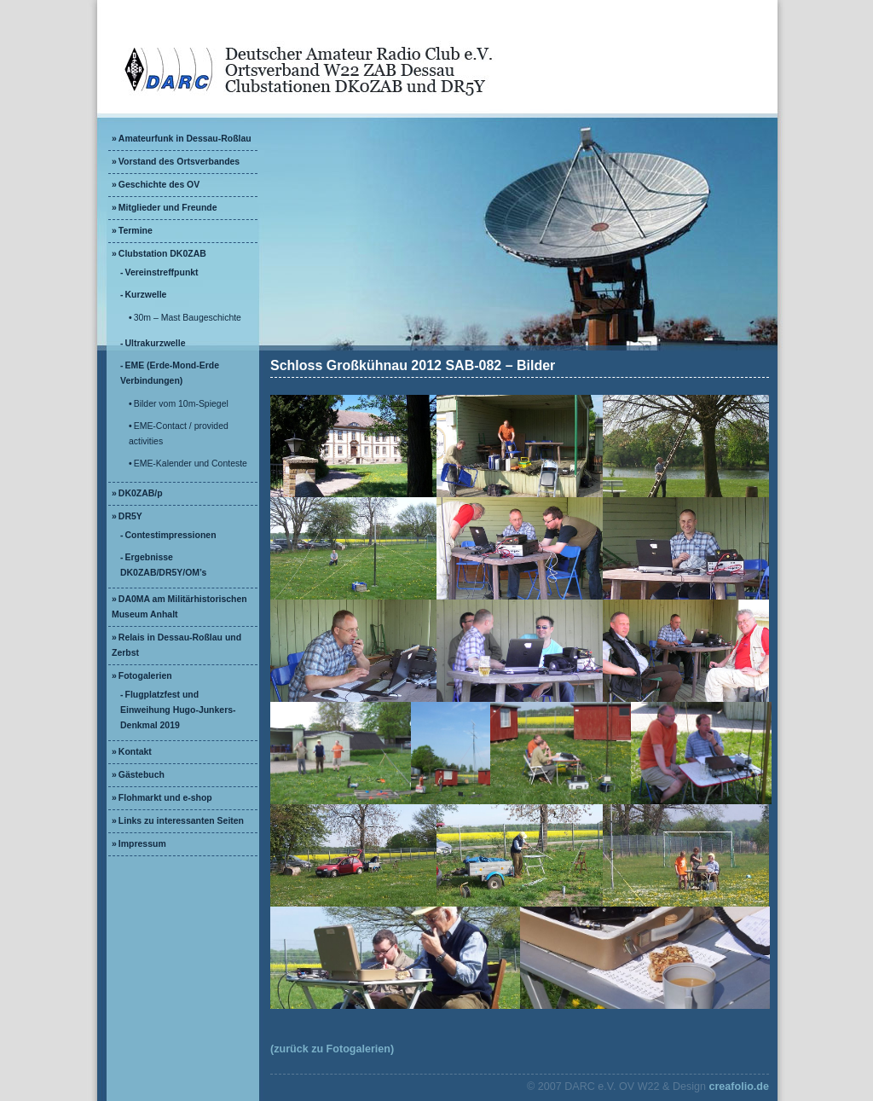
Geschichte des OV (159, 184)
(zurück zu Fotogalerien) (332, 1049)
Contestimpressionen (171, 535)
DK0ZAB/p (141, 493)
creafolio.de (738, 1086)
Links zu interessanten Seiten (181, 821)
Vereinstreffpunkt (162, 272)
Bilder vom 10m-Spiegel (181, 404)
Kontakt (135, 751)
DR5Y (130, 516)
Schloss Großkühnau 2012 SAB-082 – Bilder (412, 365)
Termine (136, 230)
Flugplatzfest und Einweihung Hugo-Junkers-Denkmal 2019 (178, 710)
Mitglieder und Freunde (168, 207)
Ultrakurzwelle (155, 343)
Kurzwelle (146, 294)
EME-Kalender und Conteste (190, 463)
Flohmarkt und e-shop (165, 798)
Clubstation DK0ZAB (162, 253)
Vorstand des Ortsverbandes (179, 161)
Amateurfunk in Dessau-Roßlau (185, 138)
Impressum (142, 844)
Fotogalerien (145, 676)
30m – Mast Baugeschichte (187, 317)
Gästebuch (142, 774)
